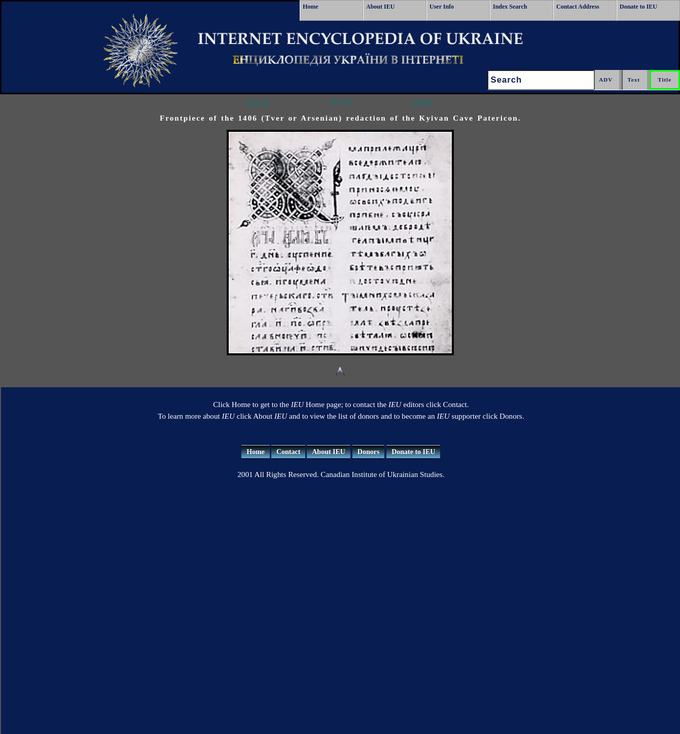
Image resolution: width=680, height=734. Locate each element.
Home (310, 6)
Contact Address (577, 6)
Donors (368, 452)
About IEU (380, 6)
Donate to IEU (638, 6)
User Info (442, 6)
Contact (288, 452)
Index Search (510, 6)
